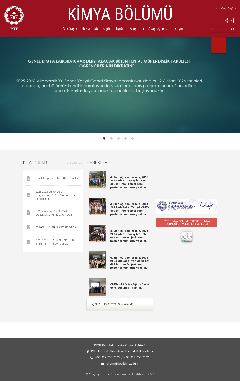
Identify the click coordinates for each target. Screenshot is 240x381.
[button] (186, 222)
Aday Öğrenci (158, 28)
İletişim (178, 28)
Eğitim (121, 28)
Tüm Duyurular (75, 162)
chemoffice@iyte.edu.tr (122, 364)
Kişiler (107, 28)
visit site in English (226, 8)
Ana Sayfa (70, 28)
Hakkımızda (90, 28)
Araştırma (137, 28)
